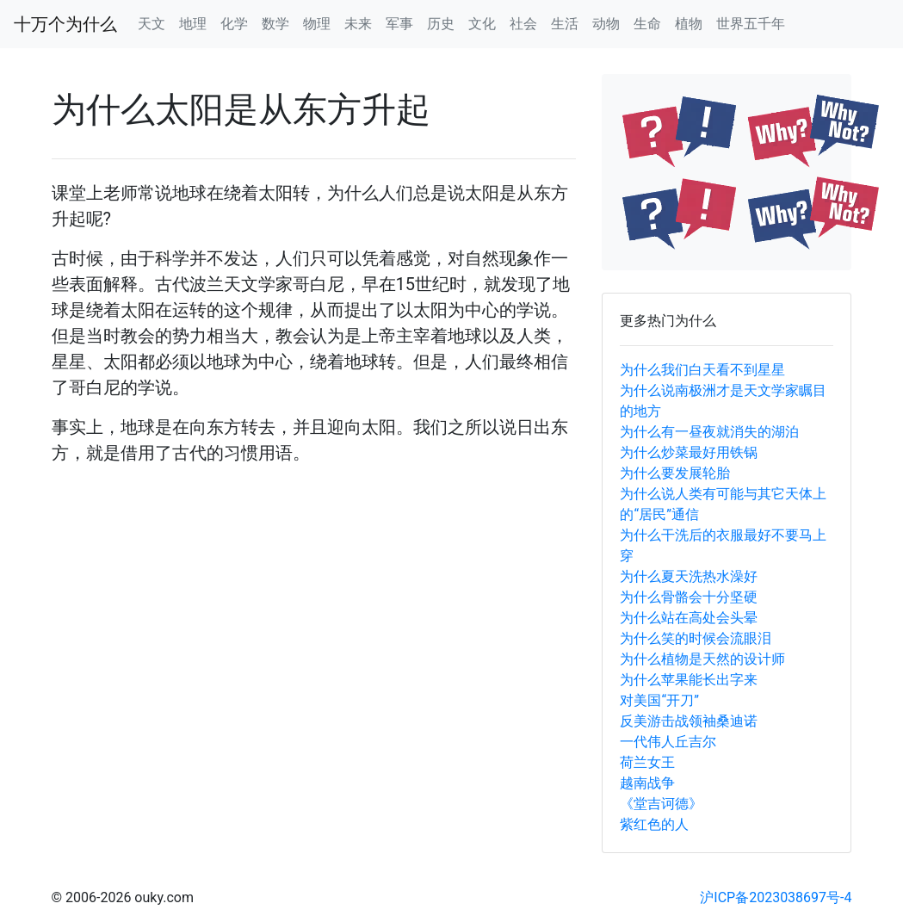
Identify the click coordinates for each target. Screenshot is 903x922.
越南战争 (647, 783)
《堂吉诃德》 (661, 803)
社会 (523, 23)
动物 (606, 23)
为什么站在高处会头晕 (689, 618)
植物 (688, 23)
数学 (275, 23)
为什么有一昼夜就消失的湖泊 (709, 432)
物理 (317, 23)
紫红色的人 (654, 824)
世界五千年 (750, 23)
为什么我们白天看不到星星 (702, 370)
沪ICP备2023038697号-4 (775, 897)
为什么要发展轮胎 (675, 473)
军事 (399, 23)
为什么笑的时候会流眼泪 (695, 638)
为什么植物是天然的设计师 (702, 659)
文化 (482, 23)
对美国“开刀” (659, 700)
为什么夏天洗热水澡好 (689, 576)
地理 (193, 23)
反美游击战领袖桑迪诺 (689, 721)
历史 (441, 23)
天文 (151, 23)
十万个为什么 (65, 24)
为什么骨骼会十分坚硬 (689, 597)
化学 (234, 23)
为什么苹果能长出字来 (689, 679)
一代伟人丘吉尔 (668, 741)
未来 (358, 23)
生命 (647, 23)
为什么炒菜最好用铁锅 (689, 452)
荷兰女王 (647, 762)
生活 (564, 23)
